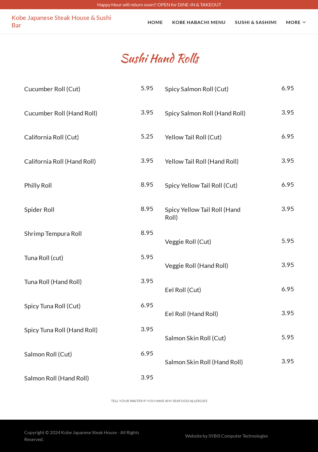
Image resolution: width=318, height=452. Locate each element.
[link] (63, 25)
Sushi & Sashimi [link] (256, 22)
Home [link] (155, 22)
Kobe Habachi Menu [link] (199, 22)
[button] (296, 22)
